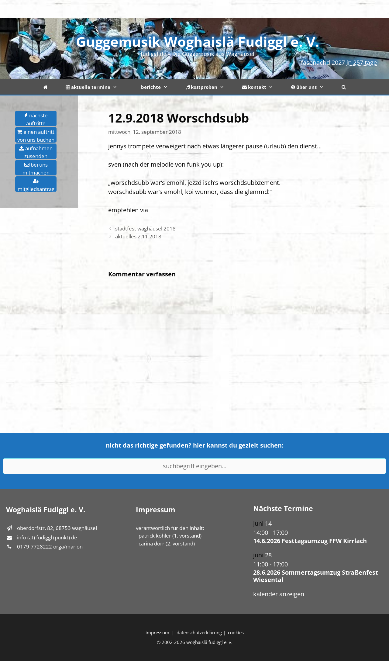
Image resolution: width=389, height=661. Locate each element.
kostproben (209, 87)
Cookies (236, 632)
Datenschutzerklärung (199, 632)
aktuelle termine (96, 87)
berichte (156, 87)
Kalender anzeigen (278, 594)
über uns (311, 87)
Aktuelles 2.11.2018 (138, 236)
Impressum (157, 632)
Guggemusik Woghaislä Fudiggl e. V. (197, 41)
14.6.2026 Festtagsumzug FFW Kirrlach (310, 541)
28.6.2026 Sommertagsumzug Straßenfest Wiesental (315, 576)
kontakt (262, 87)
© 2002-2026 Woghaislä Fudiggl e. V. (194, 642)
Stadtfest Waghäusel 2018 (145, 228)
